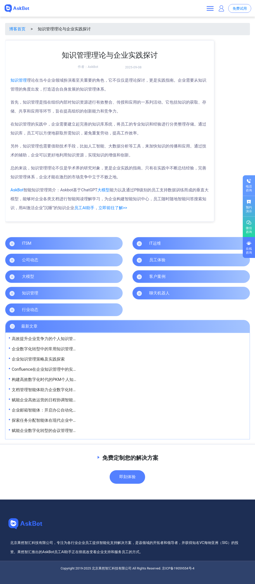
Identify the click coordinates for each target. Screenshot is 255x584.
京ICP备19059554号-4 (178, 568)
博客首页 (17, 29)
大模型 (103, 190)
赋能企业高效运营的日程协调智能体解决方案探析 (56, 399)
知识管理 (18, 80)
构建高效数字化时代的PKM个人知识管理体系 (53, 379)
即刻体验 (127, 476)
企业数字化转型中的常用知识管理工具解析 (50, 348)
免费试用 (240, 8)
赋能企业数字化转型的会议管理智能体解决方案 (54, 430)
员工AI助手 (84, 207)
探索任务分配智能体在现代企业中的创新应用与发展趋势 (63, 420)
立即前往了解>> (112, 207)
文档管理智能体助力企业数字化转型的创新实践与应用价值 (65, 389)
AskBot (93, 67)
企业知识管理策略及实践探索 (38, 359)
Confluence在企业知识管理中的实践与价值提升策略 (59, 369)
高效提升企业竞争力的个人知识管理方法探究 (52, 338)
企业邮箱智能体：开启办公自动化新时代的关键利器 (59, 410)
